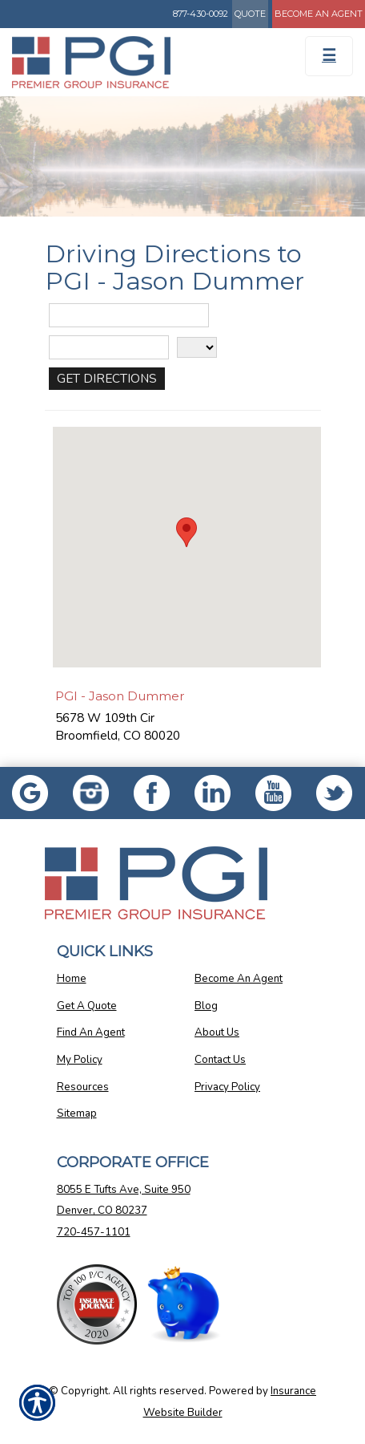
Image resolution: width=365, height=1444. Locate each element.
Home (71, 978)
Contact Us (220, 1060)
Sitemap (77, 1113)
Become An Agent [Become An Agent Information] (319, 13)
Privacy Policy (227, 1087)
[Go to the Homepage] (137, 62)
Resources (83, 1087)
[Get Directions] (107, 378)
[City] (109, 347)
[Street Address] (129, 315)
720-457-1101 (93, 1232)
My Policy (79, 1060)
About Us (217, 1032)
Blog (206, 1006)
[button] (186, 532)
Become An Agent (239, 978)
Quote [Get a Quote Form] (250, 13)
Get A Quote (87, 1006)
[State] (197, 347)
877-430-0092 (200, 13)
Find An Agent (91, 1032)
